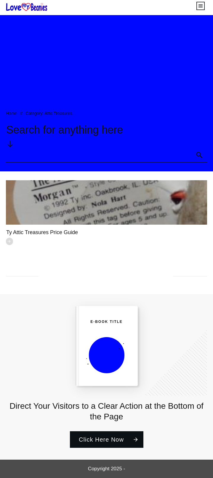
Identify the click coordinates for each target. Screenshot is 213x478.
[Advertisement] (106, 65)
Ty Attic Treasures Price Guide (42, 232)
